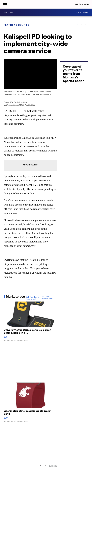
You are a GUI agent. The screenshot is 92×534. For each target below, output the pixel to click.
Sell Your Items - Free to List (33, 298)
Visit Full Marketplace (47, 298)
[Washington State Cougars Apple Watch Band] (30, 404)
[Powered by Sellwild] (53, 466)
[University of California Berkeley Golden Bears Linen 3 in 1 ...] (30, 323)
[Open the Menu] (4, 4)
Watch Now (82, 4)
